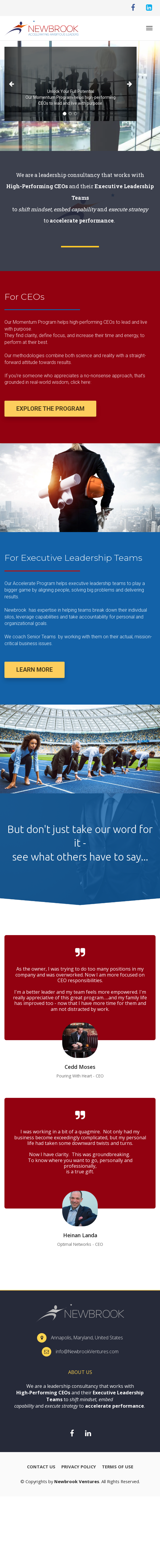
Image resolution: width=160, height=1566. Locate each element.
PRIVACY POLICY (78, 1467)
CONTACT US (41, 1467)
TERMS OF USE (117, 1467)
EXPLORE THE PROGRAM (50, 408)
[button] (14, 84)
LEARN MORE (34, 669)
